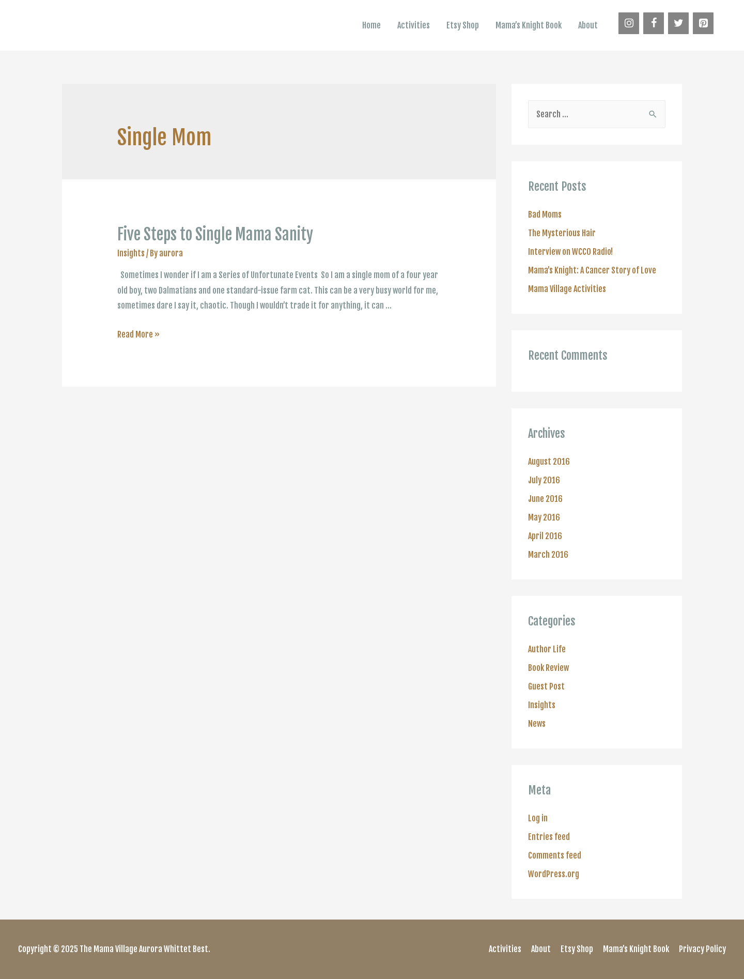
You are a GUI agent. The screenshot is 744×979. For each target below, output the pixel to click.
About (588, 25)
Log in (538, 818)
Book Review (548, 668)
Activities (413, 25)
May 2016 (544, 517)
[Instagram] (628, 23)
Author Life (547, 649)
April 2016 (545, 536)
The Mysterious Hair (562, 233)
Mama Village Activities (567, 289)
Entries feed (549, 837)
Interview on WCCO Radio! (570, 252)
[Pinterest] (703, 23)
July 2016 (544, 480)
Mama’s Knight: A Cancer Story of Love (592, 270)
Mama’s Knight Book (528, 25)
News (537, 723)
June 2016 (545, 499)
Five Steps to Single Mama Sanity (215, 234)
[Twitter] (678, 23)
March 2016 (548, 554)
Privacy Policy (702, 949)
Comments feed (554, 855)
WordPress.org (553, 874)
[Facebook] (653, 23)
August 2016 (549, 461)
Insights (131, 253)
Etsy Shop (462, 25)
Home (371, 25)
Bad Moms (545, 214)
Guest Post (546, 686)
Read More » (138, 334)
